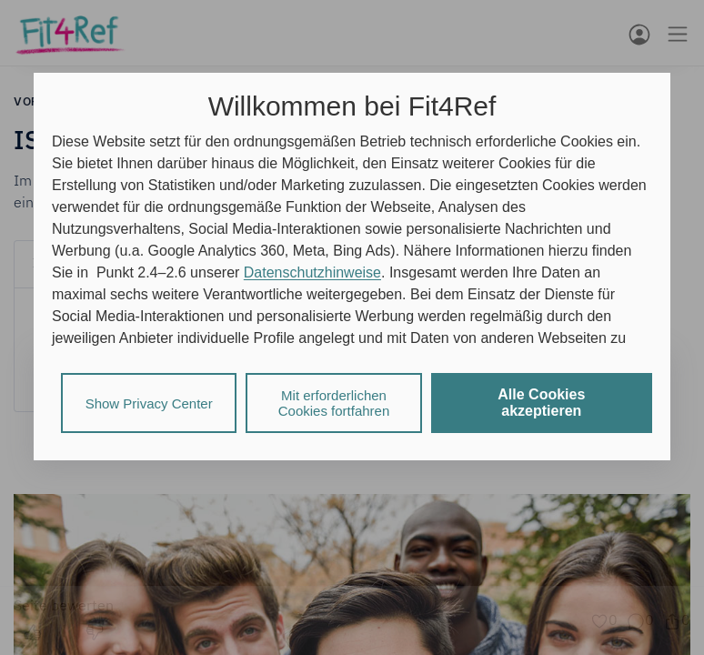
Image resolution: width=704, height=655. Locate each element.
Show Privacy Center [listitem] (149, 403)
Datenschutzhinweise (312, 272)
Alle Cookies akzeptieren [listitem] (541, 402)
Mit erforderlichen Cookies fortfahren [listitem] (334, 403)
